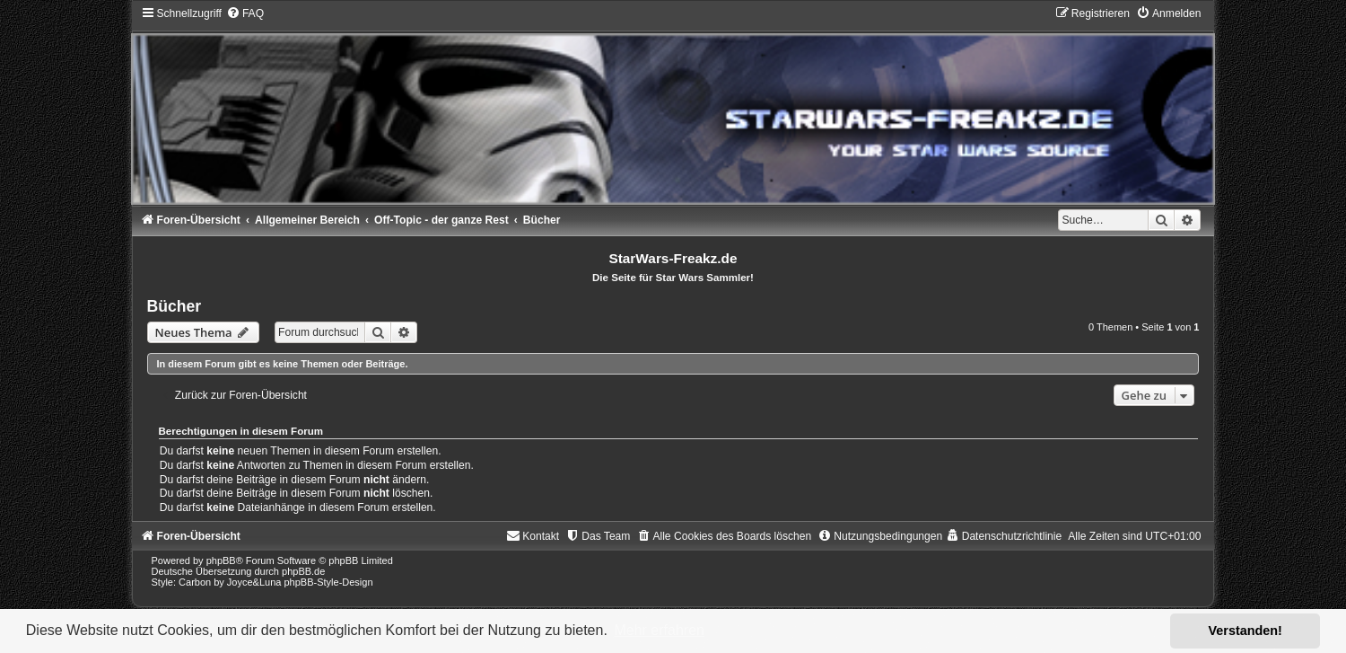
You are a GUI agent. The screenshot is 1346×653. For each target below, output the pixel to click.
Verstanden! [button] (1245, 630)
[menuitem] (245, 13)
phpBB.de (303, 571)
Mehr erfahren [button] (659, 630)
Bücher (174, 306)
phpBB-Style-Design (328, 582)
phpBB (221, 560)
